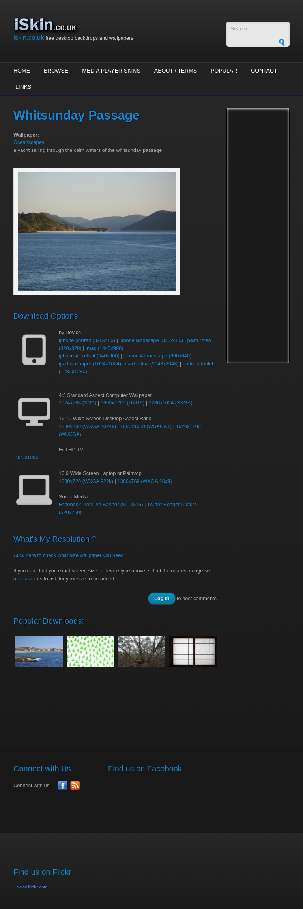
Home (21, 70)
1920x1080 (25, 457)
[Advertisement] (157, 702)
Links (23, 87)
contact (27, 579)
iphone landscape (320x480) (151, 340)
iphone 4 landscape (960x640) (157, 356)
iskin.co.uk (28, 37)
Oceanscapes (28, 142)
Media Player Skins (111, 70)
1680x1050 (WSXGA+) (146, 426)
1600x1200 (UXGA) (123, 403)
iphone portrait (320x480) (87, 340)
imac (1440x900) (104, 348)
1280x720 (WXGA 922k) (86, 481)
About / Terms (175, 70)
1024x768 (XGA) (77, 403)
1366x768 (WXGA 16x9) (144, 481)
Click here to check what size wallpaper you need (68, 555)
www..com (32, 887)
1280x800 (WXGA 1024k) (87, 426)
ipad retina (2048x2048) (151, 364)
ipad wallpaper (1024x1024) (90, 364)
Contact (264, 70)
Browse (56, 70)
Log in (161, 598)
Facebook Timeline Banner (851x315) (101, 504)
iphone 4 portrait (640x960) (89, 356)
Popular (224, 70)
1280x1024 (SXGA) (171, 403)
